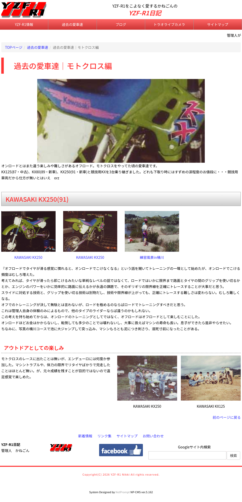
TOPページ (13, 47)
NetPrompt (122, 492)
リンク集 (104, 435)
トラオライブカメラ (169, 24)
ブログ (120, 24)
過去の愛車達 (72, 24)
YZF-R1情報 (24, 24)
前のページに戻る (227, 417)
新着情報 (85, 435)
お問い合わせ (153, 435)
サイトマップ (217, 24)
